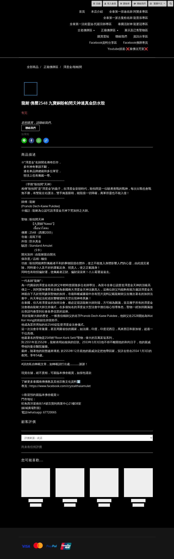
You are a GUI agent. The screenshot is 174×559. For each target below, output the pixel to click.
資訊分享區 (140, 36)
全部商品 (33, 67)
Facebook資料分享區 (103, 43)
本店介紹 (97, 12)
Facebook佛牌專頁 (135, 43)
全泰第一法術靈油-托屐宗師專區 (91, 24)
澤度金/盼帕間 (72, 67)
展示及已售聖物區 (136, 30)
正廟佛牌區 (109, 30)
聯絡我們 (121, 36)
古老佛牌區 (86, 30)
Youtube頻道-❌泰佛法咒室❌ (128, 49)
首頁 (82, 12)
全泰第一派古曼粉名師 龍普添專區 (125, 18)
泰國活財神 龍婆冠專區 (133, 24)
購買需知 (103, 36)
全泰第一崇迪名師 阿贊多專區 (128, 12)
